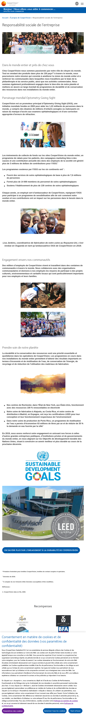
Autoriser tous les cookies (54, 711)
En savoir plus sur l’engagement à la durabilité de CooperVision (41, 550)
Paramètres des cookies (13, 711)
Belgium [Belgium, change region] (77, 4)
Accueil (5, 17)
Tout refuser (75, 711)
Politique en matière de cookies (66, 701)
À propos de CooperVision (20, 17)
